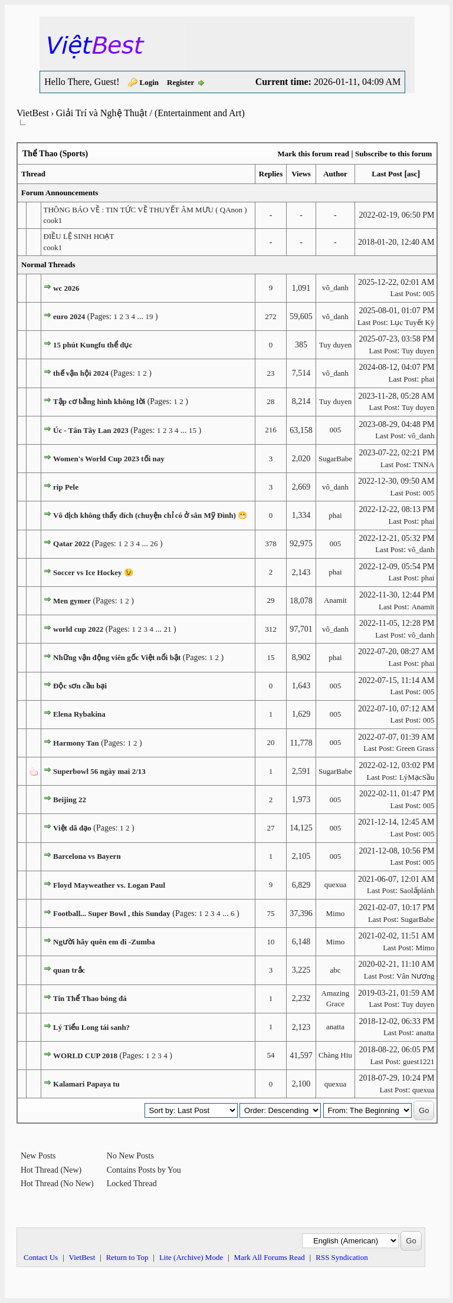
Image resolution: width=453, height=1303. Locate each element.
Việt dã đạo (72, 827)
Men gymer (72, 600)
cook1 (53, 220)
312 (271, 629)
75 (270, 913)
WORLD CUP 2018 (85, 1055)
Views (301, 173)
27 (270, 827)
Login (149, 82)
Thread (33, 173)
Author (335, 173)
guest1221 (418, 1061)
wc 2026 (66, 288)
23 (270, 373)
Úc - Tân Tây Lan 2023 (91, 430)
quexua (335, 884)
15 (192, 430)
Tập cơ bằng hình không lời (99, 401)
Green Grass (415, 748)
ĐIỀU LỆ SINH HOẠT (79, 236)
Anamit (335, 600)
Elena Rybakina (79, 714)
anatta (335, 1026)
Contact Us (41, 1257)
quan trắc (69, 970)
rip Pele (65, 487)
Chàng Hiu (335, 1055)
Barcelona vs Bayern (87, 856)
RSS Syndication (342, 1257)
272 (271, 316)
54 (270, 1055)
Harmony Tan (76, 743)
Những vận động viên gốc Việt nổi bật (116, 657)
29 (270, 600)
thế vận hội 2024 (81, 373)
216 (271, 429)
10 (270, 941)
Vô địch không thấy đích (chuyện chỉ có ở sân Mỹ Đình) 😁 (150, 515)
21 (167, 629)
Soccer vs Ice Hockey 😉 (93, 572)
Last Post (387, 173)
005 (429, 293)
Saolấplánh (416, 890)
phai (427, 379)
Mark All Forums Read (269, 1257)
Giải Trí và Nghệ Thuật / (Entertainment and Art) (150, 113)
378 (271, 543)
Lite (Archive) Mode (191, 1257)
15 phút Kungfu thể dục (92, 344)
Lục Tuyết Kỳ (412, 322)
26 (153, 543)
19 (149, 316)
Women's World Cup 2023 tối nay (109, 458)
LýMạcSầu (417, 777)
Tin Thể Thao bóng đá (90, 998)
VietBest (33, 113)
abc (335, 970)
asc (412, 173)
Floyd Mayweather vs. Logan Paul (109, 885)
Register (180, 82)
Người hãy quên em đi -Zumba (104, 941)
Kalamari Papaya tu (86, 1083)
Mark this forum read (313, 153)
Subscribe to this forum (393, 153)
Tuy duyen (335, 344)
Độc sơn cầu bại (80, 685)
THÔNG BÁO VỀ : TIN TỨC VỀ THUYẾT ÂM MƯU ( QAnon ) (145, 209)
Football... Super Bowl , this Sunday (111, 913)
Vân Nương (415, 975)
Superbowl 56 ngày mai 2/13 (99, 771)
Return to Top (127, 1257)
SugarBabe (335, 458)
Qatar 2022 (71, 543)
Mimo (335, 913)
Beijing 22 (69, 799)
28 (270, 401)
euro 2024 (69, 316)
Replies (271, 173)
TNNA (423, 464)
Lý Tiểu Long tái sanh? (91, 1027)
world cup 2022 (78, 629)
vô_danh (335, 287)
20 (270, 742)
